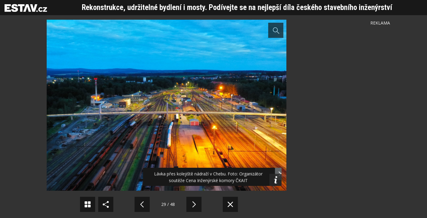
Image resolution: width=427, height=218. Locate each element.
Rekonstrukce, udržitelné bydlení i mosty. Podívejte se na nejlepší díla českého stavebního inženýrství (237, 7)
